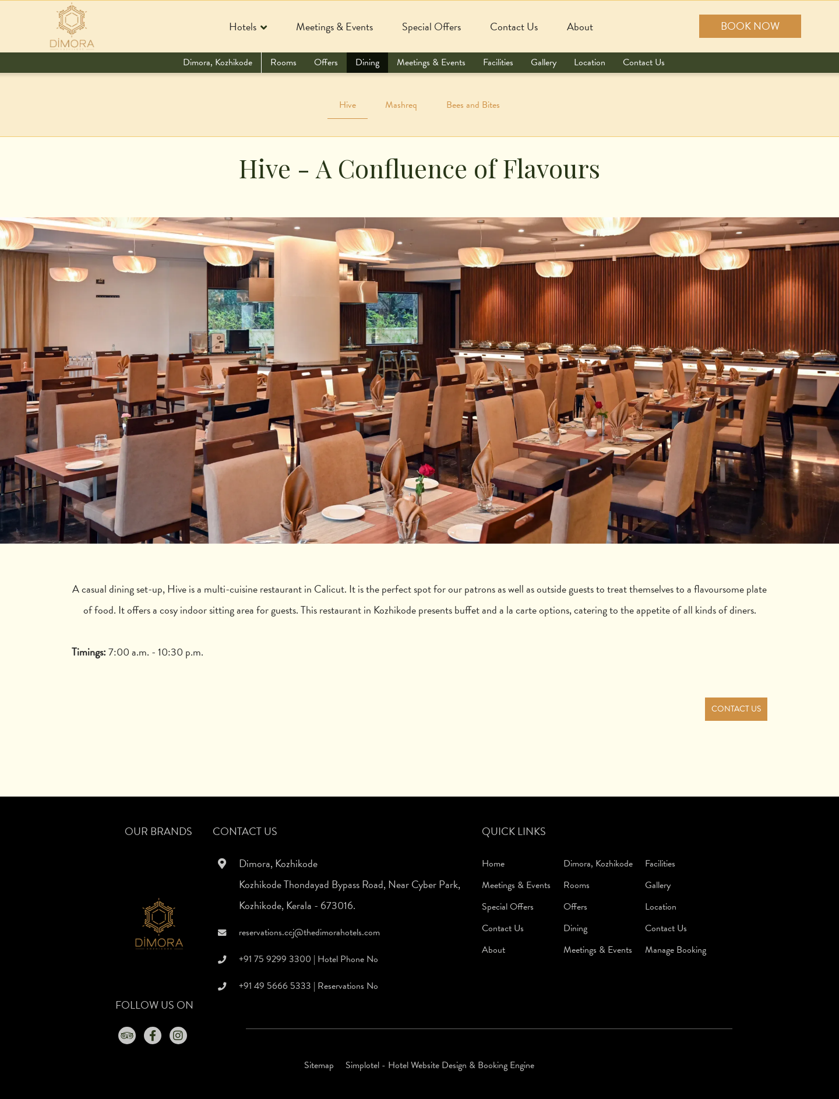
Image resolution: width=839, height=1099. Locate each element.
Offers (326, 62)
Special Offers (431, 26)
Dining (367, 62)
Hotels (248, 28)
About (580, 26)
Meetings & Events (334, 26)
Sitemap (319, 1065)
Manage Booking (675, 950)
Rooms (283, 62)
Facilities (498, 62)
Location (589, 62)
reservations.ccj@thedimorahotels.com (309, 932)
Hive (347, 105)
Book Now (750, 26)
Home (493, 864)
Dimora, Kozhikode (217, 62)
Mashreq (401, 105)
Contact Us (514, 26)
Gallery (543, 62)
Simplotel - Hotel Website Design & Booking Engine (440, 1065)
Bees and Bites (473, 105)
